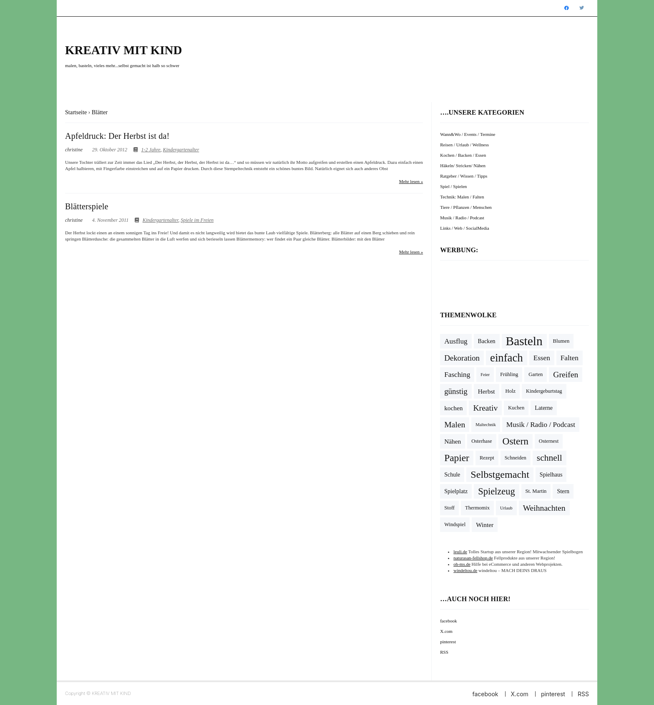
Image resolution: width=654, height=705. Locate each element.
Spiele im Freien (197, 220)
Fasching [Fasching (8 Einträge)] (457, 375)
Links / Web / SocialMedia (464, 228)
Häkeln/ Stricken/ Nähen (462, 165)
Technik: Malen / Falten (462, 196)
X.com (446, 631)
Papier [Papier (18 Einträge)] (456, 457)
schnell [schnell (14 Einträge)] (549, 458)
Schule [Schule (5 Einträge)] (452, 475)
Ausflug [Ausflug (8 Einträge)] (455, 341)
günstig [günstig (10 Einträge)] (456, 391)
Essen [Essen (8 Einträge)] (541, 358)
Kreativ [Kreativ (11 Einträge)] (485, 408)
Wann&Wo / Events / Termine (467, 134)
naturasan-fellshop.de (473, 557)
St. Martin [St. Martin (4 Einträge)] (536, 491)
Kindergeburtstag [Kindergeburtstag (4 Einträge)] (544, 391)
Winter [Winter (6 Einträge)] (484, 524)
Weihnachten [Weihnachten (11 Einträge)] (544, 508)
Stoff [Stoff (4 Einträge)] (449, 508)
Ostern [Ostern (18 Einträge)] (515, 441)
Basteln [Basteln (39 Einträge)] (524, 341)
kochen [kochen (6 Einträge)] (453, 407)
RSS (444, 652)
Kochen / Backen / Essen (463, 155)
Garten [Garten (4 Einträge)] (535, 374)
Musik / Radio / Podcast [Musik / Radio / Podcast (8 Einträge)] (540, 425)
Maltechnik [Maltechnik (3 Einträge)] (485, 424)
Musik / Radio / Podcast (462, 217)
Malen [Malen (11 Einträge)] (454, 424)
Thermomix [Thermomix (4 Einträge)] (477, 508)
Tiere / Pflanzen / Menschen (466, 207)
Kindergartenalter (181, 150)
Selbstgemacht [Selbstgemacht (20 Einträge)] (499, 474)
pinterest (448, 641)
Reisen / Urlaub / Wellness (464, 144)
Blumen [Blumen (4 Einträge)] (561, 341)
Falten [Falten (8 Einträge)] (570, 358)
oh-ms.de (461, 564)
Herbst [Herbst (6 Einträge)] (486, 391)
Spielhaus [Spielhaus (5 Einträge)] (551, 475)
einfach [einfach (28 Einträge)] (506, 357)
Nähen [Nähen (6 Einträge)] (452, 441)
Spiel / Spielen (453, 186)
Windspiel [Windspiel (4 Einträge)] (454, 524)
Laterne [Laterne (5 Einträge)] (544, 408)
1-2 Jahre (151, 150)
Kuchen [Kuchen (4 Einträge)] (516, 408)
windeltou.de (465, 570)
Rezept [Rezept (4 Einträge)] (487, 458)
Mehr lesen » (411, 181)
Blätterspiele (86, 206)
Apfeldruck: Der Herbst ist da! (117, 135)
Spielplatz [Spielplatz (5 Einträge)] (456, 491)
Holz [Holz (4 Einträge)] (511, 391)
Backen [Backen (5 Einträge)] (487, 341)
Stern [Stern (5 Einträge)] (563, 491)
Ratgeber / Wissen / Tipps (463, 175)
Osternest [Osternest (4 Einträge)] (548, 441)
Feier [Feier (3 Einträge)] (485, 374)
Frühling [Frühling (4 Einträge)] (509, 374)
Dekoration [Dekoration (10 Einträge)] (462, 358)
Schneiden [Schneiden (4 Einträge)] (515, 458)
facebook (448, 620)
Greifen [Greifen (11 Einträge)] (565, 374)
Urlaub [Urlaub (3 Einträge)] (506, 508)
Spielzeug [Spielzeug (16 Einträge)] (496, 491)
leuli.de (460, 551)
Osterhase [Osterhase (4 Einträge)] (481, 441)
